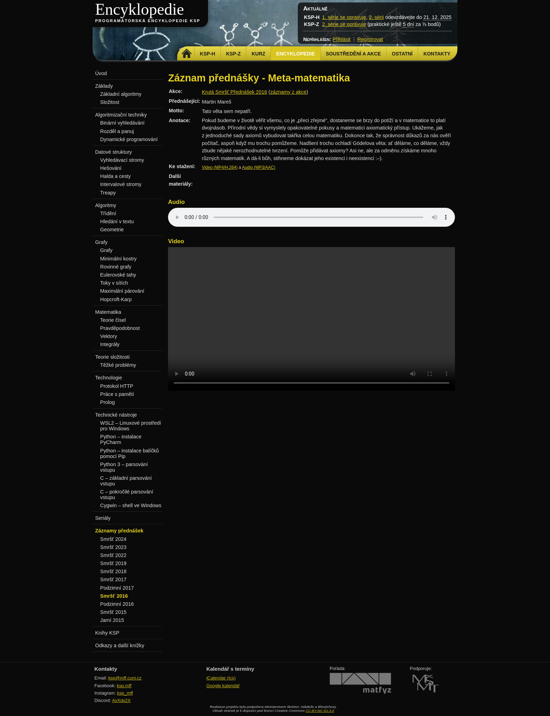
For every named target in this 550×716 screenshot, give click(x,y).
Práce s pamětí (117, 394)
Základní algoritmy (121, 94)
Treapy (108, 192)
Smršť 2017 (113, 579)
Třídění (108, 213)
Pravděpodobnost (120, 328)
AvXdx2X (121, 700)
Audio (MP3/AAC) (258, 167)
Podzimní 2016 (117, 604)
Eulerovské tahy (118, 275)
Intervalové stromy (121, 184)
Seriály (102, 518)
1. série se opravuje (344, 17)
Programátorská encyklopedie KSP (147, 21)
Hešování (111, 168)
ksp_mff (125, 693)
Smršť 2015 (113, 612)
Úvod (101, 73)
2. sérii (376, 17)
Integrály (110, 344)
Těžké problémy (118, 365)
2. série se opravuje (344, 24)
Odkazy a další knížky (119, 645)
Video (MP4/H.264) (219, 167)
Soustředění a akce (353, 54)
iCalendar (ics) (221, 678)
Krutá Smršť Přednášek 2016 (234, 92)
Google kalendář (223, 685)
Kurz (258, 54)
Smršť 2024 (113, 539)
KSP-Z (233, 54)
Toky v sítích (114, 283)
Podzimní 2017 (117, 588)
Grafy (106, 250)
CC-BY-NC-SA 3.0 (320, 710)
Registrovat (370, 39)
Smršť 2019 (113, 563)
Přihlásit (341, 39)
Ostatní (402, 54)
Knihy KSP (107, 633)
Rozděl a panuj (117, 131)
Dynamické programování (129, 139)
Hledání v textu (117, 221)
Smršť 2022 (113, 555)
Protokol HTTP (116, 386)
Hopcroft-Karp (116, 299)
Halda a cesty (115, 176)
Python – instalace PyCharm (121, 439)
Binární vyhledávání (122, 123)
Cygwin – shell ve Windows (130, 505)
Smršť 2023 (113, 547)
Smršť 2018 (113, 571)
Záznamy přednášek (119, 530)
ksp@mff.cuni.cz (125, 678)
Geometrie (112, 229)
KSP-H (207, 54)
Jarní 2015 (112, 620)
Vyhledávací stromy (122, 160)
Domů (186, 54)
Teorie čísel (113, 320)
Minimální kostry (118, 258)
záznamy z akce (288, 92)
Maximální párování (122, 291)
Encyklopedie (139, 9)
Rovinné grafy (116, 267)
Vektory (108, 336)
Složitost (109, 102)
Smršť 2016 (114, 596)
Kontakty (436, 54)
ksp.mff (124, 685)
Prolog (107, 402)
